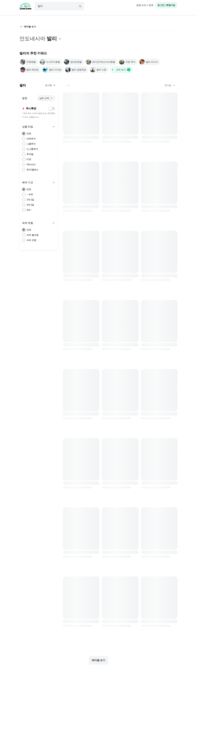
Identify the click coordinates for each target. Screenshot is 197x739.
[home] (25, 6)
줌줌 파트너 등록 (144, 5)
